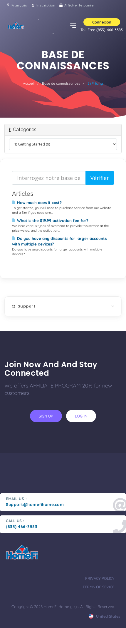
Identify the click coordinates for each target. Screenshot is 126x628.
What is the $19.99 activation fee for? (50, 220)
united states (104, 616)
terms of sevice (98, 586)
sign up (46, 416)
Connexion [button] (101, 22)
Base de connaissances (61, 83)
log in (81, 416)
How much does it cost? (37, 202)
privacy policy (99, 578)
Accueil (29, 83)
